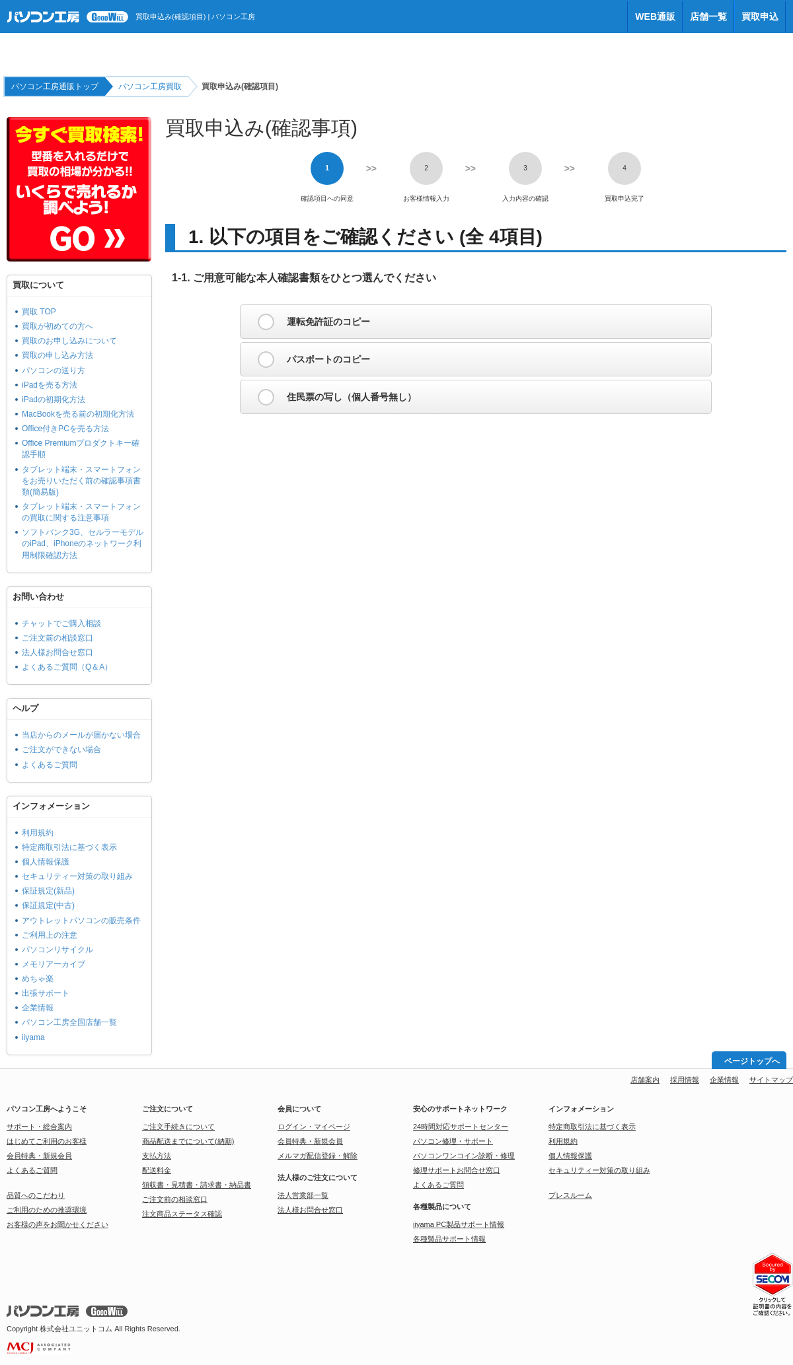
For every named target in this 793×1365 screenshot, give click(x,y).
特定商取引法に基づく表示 (69, 847)
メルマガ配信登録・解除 (318, 1156)
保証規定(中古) (48, 905)
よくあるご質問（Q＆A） (67, 667)
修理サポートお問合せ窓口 (456, 1170)
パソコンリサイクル (57, 949)
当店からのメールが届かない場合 (81, 735)
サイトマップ (771, 1080)
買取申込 (759, 16)
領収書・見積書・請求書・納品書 (196, 1185)
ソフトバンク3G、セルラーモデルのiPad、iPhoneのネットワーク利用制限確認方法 (82, 543)
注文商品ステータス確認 (182, 1214)
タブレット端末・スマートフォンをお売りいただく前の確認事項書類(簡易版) (81, 481)
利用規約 (38, 832)
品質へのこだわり (36, 1195)
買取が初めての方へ (57, 326)
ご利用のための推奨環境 (47, 1210)
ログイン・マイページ (314, 1127)
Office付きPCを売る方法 (65, 428)
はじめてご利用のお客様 (47, 1141)
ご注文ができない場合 (61, 749)
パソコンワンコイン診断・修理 (464, 1156)
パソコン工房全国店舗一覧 (69, 1022)
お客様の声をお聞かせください (57, 1224)
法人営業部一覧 (303, 1195)
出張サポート (45, 993)
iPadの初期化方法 (53, 399)
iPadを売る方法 (49, 385)
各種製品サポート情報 (449, 1239)
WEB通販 (655, 16)
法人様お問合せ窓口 (57, 652)
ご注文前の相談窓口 (57, 638)
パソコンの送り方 (53, 370)
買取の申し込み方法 (57, 355)
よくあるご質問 (49, 764)
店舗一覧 (708, 16)
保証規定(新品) (48, 890)
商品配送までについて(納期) (188, 1141)
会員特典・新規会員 (39, 1156)
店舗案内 (645, 1080)
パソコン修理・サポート (453, 1141)
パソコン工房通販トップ (54, 86)
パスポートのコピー (328, 359)
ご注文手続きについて (178, 1127)
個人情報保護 (45, 861)
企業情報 (38, 1007)
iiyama (33, 1037)
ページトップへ (752, 1061)
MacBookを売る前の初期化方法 (78, 414)
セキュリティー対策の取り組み (77, 876)
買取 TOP (39, 311)
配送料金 (156, 1170)
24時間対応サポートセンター (460, 1127)
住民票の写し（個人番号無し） (351, 397)
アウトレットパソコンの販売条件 (81, 920)
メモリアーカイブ (53, 964)
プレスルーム (570, 1195)
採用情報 (684, 1080)
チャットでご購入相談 (61, 623)
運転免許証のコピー (328, 321)
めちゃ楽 (38, 978)
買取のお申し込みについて (69, 340)
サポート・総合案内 (39, 1127)
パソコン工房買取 (150, 86)
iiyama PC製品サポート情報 (458, 1224)
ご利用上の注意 (49, 935)
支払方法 (156, 1156)
